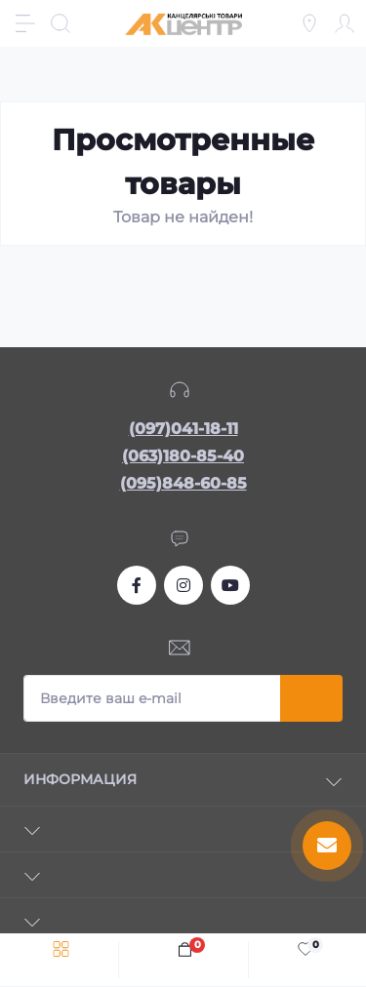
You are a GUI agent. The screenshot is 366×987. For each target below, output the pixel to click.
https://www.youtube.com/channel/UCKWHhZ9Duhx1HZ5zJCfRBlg (230, 585)
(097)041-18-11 (183, 428)
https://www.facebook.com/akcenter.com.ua (137, 585)
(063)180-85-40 (183, 456)
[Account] (344, 23)
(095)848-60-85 (183, 483)
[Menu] (25, 23)
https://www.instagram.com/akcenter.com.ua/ (183, 585)
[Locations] (309, 23)
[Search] (60, 23)
